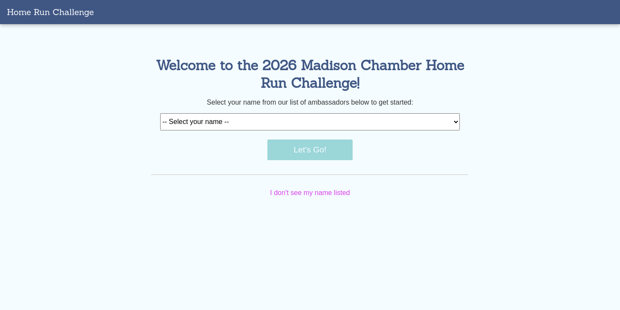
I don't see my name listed (310, 192)
